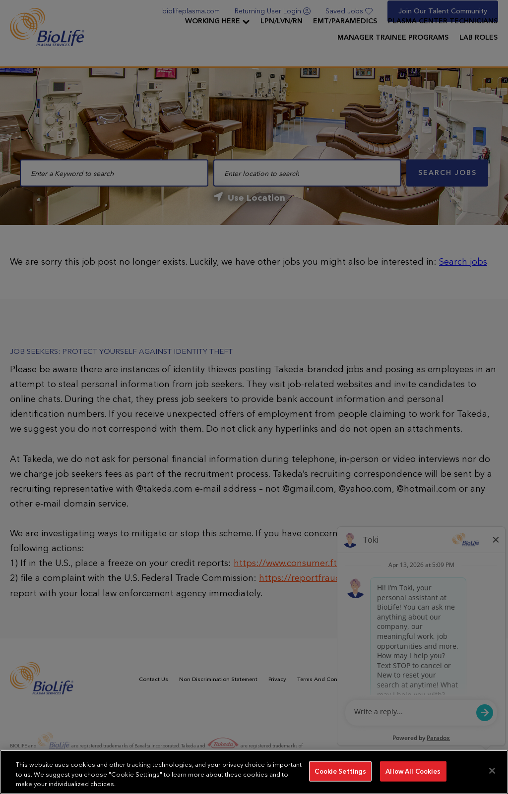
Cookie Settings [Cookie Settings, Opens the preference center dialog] (340, 771)
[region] (254, 772)
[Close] (492, 771)
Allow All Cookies (413, 771)
